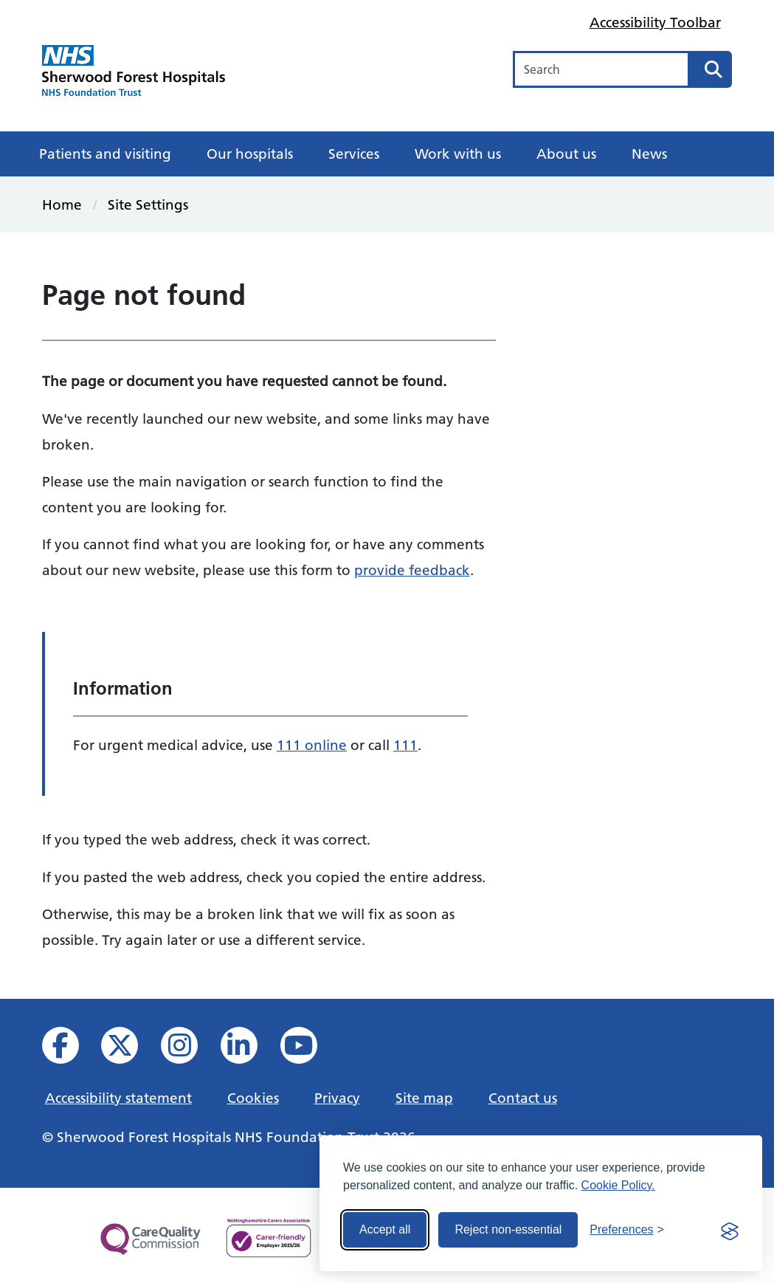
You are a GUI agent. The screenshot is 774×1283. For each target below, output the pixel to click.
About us (566, 153)
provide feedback (412, 570)
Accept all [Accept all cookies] (384, 1229)
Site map (424, 1098)
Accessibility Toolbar (655, 22)
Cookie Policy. (618, 1185)
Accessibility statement (118, 1098)
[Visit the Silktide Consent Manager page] (730, 1230)
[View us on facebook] (70, 1049)
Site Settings (148, 204)
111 (405, 745)
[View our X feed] (129, 1049)
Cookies (253, 1098)
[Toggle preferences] (627, 1230)
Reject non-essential (508, 1229)
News (649, 153)
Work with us (458, 153)
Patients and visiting (105, 153)
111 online (312, 745)
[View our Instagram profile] (189, 1049)
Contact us (522, 1098)
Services (353, 153)
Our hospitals (250, 153)
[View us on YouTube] (308, 1049)
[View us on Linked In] (249, 1049)
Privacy (337, 1098)
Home (62, 204)
